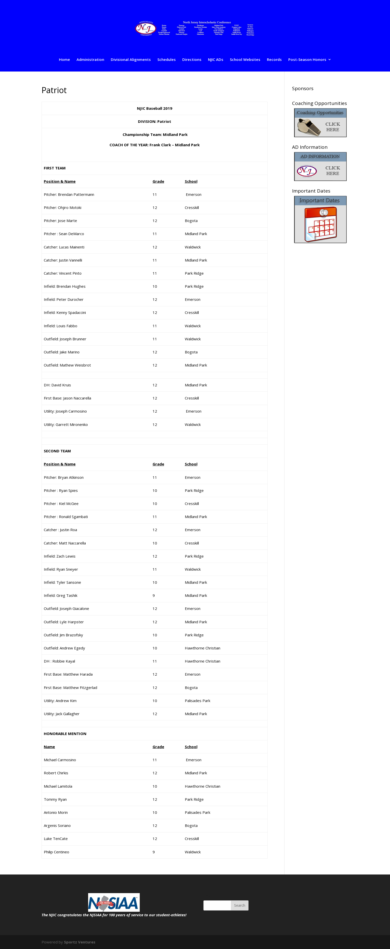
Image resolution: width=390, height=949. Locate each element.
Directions (191, 60)
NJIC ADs (215, 60)
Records (274, 60)
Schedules (166, 60)
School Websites (245, 60)
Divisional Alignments (131, 60)
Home (64, 60)
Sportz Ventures (79, 941)
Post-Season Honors (307, 60)
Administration (90, 60)
